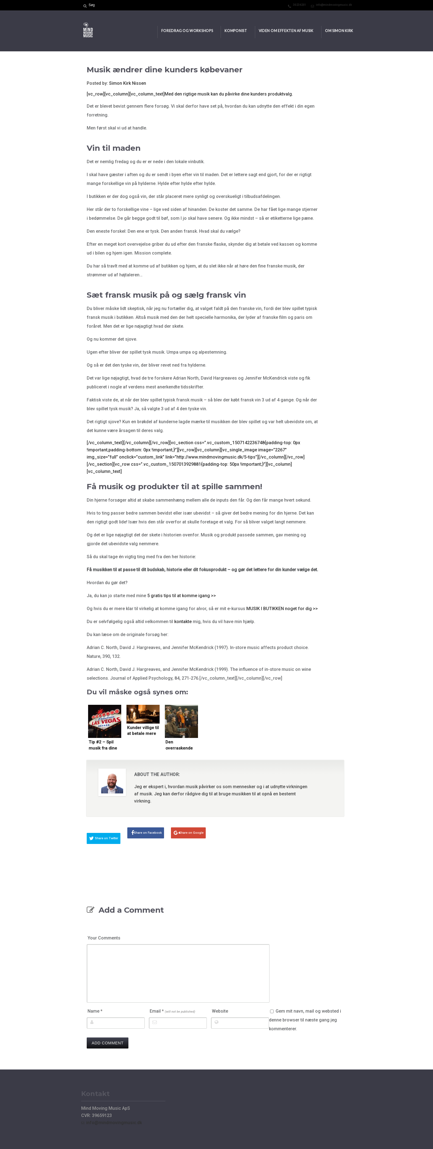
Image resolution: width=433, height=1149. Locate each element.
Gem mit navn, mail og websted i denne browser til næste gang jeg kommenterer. (305, 1019)
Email (172, 1011)
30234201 (299, 4)
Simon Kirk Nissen (127, 83)
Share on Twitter (106, 838)
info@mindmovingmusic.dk (334, 4)
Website (220, 1011)
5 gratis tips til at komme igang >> (181, 595)
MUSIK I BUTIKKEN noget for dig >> (282, 608)
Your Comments (104, 938)
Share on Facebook (148, 833)
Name (95, 1011)
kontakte (183, 621)
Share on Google (191, 833)
